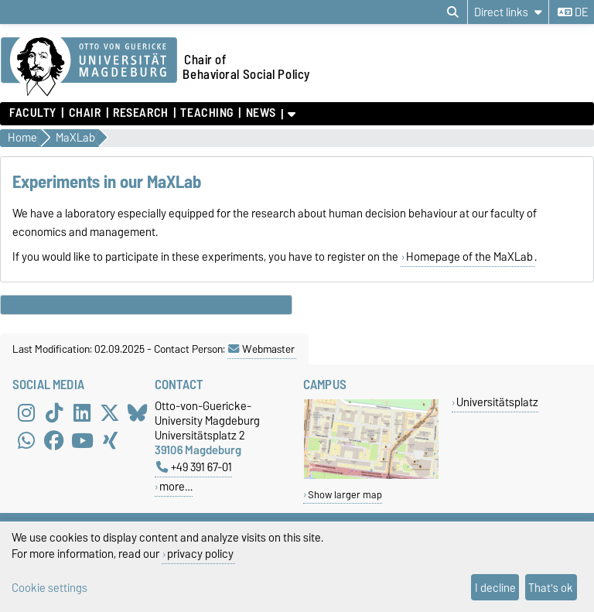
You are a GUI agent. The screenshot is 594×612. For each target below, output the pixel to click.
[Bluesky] (138, 412)
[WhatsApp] (26, 440)
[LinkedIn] (82, 412)
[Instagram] (26, 412)
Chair (85, 113)
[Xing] (110, 440)
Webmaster (261, 349)
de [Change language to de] (573, 12)
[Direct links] (508, 12)
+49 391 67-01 (194, 467)
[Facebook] (54, 440)
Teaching (206, 113)
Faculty (32, 113)
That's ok (550, 587)
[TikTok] (54, 412)
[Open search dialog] (453, 12)
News (261, 113)
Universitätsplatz (497, 402)
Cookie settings (49, 587)
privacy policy (200, 553)
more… (176, 486)
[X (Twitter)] (110, 412)
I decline (495, 587)
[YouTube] (82, 440)
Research (140, 113)
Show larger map (345, 495)
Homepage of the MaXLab (469, 257)
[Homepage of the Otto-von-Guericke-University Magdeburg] (89, 67)
